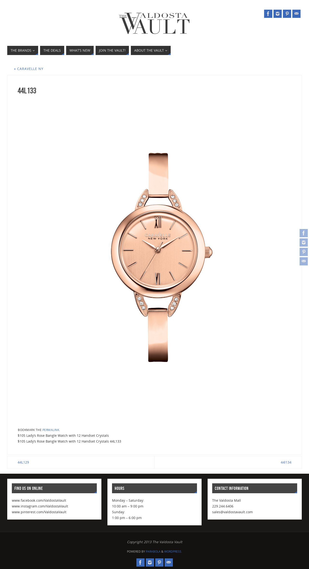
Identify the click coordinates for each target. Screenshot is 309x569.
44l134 (286, 462)
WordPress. (173, 551)
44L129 (23, 462)
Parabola (153, 551)
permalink (50, 430)
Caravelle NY (28, 68)
